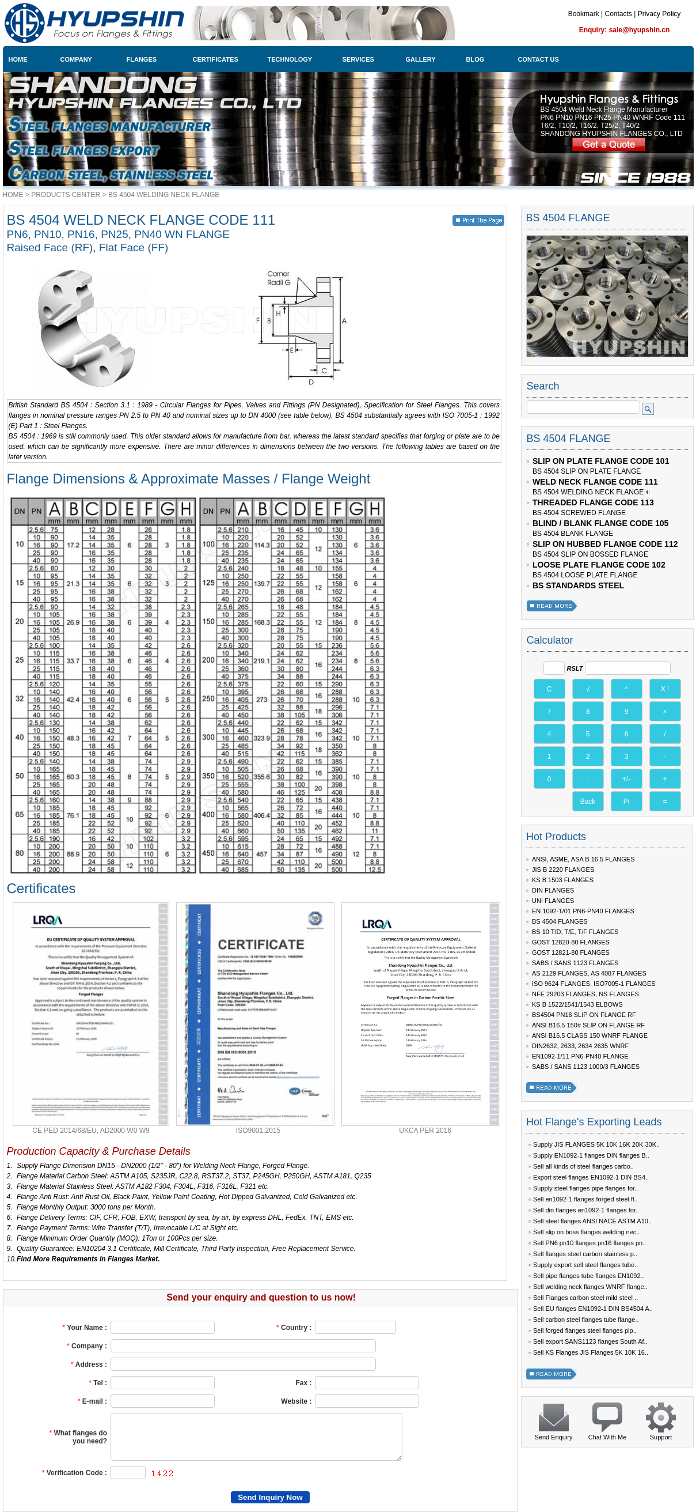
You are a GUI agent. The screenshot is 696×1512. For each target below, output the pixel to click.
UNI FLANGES (553, 900)
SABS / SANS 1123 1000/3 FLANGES (586, 1066)
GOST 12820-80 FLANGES (571, 942)
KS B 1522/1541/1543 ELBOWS (577, 1004)
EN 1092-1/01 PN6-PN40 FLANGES (583, 911)
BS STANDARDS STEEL (578, 585)
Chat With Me (607, 1437)
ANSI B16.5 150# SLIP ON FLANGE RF (588, 1025)
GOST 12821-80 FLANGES (571, 952)
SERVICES (358, 59)
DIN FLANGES (553, 890)
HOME (18, 59)
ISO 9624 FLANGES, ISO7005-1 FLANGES (594, 983)
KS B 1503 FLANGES (563, 879)
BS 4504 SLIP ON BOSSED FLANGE (590, 554)
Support (661, 1437)
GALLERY (421, 59)
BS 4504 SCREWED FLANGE (579, 513)
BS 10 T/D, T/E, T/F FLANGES (575, 931)
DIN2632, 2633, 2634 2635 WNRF (580, 1045)
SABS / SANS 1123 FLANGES (575, 962)
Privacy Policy (659, 14)
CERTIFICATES (215, 59)
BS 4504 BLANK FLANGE (573, 534)
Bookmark (583, 14)
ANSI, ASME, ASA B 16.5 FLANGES (583, 859)
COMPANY (76, 59)
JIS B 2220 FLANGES (563, 869)
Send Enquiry (553, 1437)
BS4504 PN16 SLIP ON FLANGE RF (584, 1014)
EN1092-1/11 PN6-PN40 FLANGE (580, 1056)
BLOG (475, 59)
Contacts (618, 14)
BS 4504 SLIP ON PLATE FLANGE (587, 471)
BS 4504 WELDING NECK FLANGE (163, 195)
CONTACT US (538, 59)
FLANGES (142, 59)
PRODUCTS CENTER (65, 195)
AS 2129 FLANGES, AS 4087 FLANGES (589, 973)
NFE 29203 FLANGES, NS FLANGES (585, 994)
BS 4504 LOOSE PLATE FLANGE (585, 575)
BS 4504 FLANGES (560, 921)
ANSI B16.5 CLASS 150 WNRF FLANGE (590, 1035)
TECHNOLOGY (290, 59)
